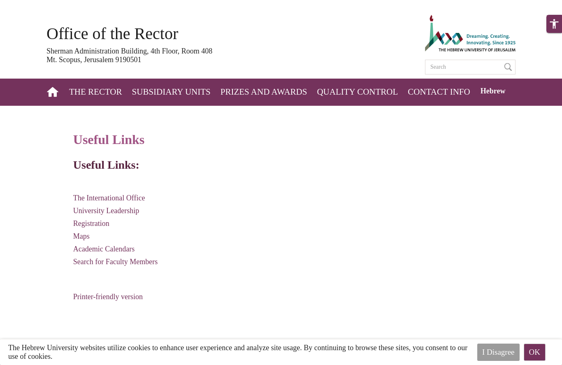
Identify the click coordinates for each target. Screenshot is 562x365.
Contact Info (439, 92)
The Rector (95, 92)
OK (534, 352)
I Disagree (498, 352)
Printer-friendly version (108, 297)
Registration (91, 223)
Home (53, 92)
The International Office (109, 198)
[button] (554, 24)
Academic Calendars (104, 249)
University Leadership (106, 211)
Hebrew (493, 91)
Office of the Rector (112, 33)
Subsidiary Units (171, 92)
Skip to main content (30, 5)
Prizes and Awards (264, 92)
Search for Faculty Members (115, 262)
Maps (81, 236)
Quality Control (357, 92)
